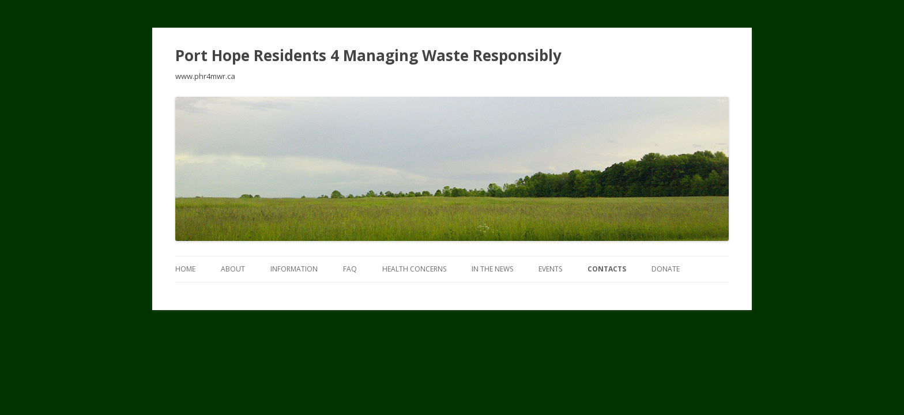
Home (185, 269)
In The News (492, 269)
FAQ (350, 269)
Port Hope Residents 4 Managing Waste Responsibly (368, 55)
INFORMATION (294, 269)
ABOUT (233, 269)
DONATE (665, 269)
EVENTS (550, 269)
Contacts (606, 269)
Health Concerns (414, 269)
